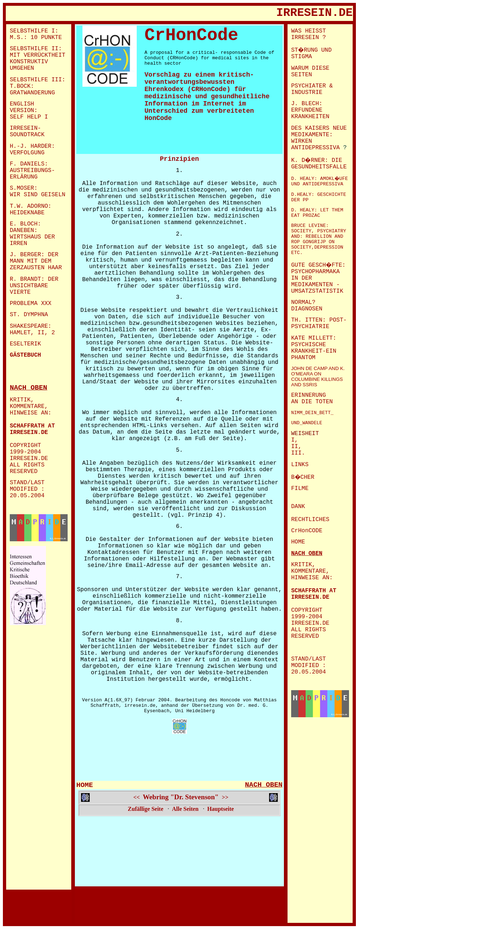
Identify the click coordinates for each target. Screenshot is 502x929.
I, (294, 440)
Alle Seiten (185, 809)
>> (225, 797)
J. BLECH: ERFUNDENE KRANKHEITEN (310, 110)
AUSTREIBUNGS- (32, 170)
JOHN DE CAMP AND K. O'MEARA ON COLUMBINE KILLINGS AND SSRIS (318, 376)
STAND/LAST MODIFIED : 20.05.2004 (27, 489)
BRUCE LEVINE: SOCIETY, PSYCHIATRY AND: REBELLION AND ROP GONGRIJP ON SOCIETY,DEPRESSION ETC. (318, 239)
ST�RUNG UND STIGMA (311, 53)
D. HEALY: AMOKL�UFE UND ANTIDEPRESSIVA (319, 181)
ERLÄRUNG (24, 177)
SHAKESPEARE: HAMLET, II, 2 (32, 329)
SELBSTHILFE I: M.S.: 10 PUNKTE (36, 34)
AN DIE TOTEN (312, 402)
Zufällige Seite (145, 809)
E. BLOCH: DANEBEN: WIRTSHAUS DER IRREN (32, 234)
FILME (300, 488)
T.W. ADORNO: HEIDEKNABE (30, 209)
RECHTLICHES (310, 519)
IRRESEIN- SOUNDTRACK (27, 131)
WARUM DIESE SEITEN (310, 71)
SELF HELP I (29, 117)
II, (296, 446)
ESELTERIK (25, 344)
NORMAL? (305, 302)
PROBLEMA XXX (30, 303)
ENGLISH (22, 104)
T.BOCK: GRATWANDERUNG (32, 89)
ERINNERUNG (308, 395)
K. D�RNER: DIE (316, 160)
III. (298, 453)
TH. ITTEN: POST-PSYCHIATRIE (319, 323)
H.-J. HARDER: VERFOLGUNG (32, 149)
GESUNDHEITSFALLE (319, 167)
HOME (84, 785)
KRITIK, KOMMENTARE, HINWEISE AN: (30, 406)
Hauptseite (220, 809)
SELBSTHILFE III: (37, 80)
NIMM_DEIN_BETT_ (312, 413)
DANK (298, 506)
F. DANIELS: (29, 164)
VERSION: (24, 110)
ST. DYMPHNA (29, 314)
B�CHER (302, 477)
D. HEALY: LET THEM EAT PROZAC (317, 212)
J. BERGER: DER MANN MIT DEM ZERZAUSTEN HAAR (36, 261)
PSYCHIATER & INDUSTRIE (312, 89)
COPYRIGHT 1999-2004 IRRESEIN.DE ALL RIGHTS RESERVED (30, 458)
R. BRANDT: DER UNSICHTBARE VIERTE (34, 286)
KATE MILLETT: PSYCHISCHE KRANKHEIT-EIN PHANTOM (313, 348)
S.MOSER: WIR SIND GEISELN (37, 191)
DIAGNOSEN (306, 309)
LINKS (300, 464)
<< (136, 797)
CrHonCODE (306, 531)
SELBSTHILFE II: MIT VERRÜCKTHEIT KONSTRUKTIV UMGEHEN (37, 59)
